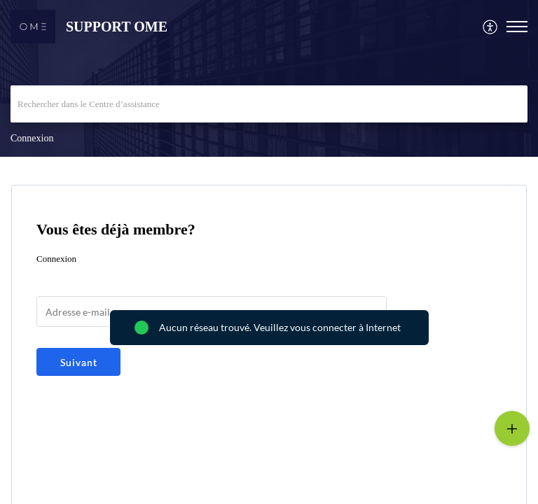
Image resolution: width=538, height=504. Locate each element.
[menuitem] (490, 26)
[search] (269, 103)
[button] (490, 26)
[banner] (269, 78)
